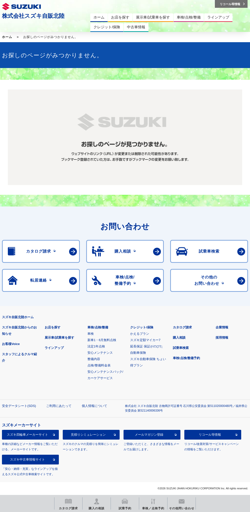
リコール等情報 (210, 434)
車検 (90, 333)
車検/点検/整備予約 (186, 358)
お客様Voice (11, 344)
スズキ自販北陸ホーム (18, 317)
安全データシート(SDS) (19, 406)
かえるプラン (139, 333)
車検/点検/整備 (97, 327)
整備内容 (93, 359)
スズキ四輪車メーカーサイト (27, 434)
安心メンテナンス (100, 352)
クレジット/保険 (141, 327)
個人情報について (94, 406)
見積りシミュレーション (88, 434)
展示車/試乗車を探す (59, 337)
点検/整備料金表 (99, 365)
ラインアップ (54, 348)
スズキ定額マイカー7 (145, 340)
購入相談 (179, 337)
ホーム (7, 37)
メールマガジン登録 (149, 434)
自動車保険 (138, 352)
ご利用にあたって (59, 406)
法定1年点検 (96, 346)
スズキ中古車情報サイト (27, 459)
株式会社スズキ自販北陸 (33, 16)
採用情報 (222, 337)
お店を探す (53, 327)
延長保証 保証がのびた (146, 346)
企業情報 (222, 327)
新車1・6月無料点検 (101, 340)
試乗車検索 (181, 348)
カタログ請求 (182, 327)
